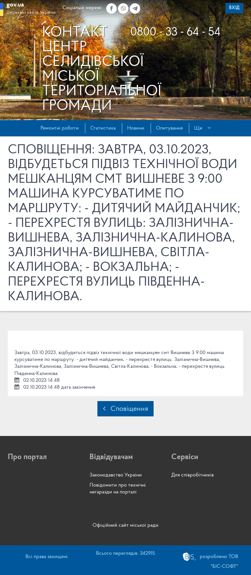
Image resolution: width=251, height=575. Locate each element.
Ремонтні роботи (60, 128)
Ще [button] (202, 128)
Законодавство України (116, 475)
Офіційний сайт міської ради (125, 525)
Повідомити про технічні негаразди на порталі (118, 489)
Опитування (169, 128)
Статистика (103, 128)
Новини (135, 128)
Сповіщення (125, 409)
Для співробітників (192, 475)
